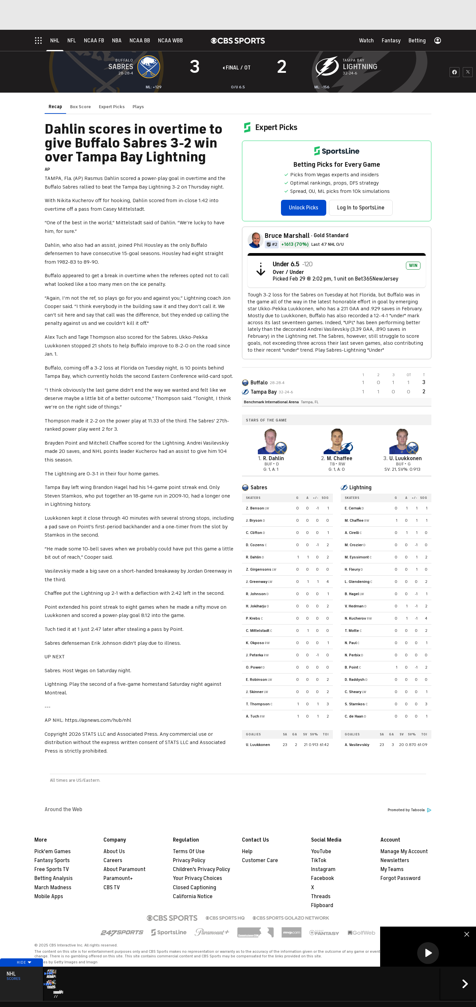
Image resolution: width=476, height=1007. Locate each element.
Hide (21, 975)
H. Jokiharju (256, 606)
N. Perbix (352, 655)
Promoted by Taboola (409, 810)
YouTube (321, 851)
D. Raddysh (355, 679)
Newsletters (394, 860)
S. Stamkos (355, 704)
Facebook (322, 878)
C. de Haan (354, 716)
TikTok (318, 860)
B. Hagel (352, 593)
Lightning (360, 487)
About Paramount (124, 869)
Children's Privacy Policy (201, 869)
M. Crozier (354, 545)
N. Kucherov (355, 618)
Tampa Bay (264, 392)
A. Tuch (252, 716)
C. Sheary (353, 691)
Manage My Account (404, 851)
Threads (321, 896)
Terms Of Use (189, 851)
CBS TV (111, 887)
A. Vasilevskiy (357, 744)
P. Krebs (253, 618)
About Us (114, 851)
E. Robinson (256, 679)
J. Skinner (254, 691)
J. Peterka (254, 655)
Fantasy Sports (52, 860)
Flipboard (322, 905)
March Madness (52, 887)
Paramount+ (118, 878)
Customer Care (260, 860)
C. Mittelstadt (257, 630)
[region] (428, 954)
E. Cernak (353, 508)
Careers (112, 860)
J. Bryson (254, 520)
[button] (428, 953)
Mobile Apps (48, 896)
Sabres (259, 487)
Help (247, 851)
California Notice (193, 896)
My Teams (392, 869)
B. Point (351, 667)
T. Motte (352, 630)
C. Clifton (254, 532)
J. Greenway (256, 581)
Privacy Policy (189, 860)
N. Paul (351, 642)
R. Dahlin (253, 557)
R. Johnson (256, 593)
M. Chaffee (354, 520)
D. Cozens (255, 545)
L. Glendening (357, 581)
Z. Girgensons (258, 569)
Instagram (323, 869)
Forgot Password (400, 878)
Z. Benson (255, 508)
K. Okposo (255, 642)
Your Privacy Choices (197, 878)
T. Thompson (258, 704)
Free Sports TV (51, 869)
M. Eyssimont (357, 557)
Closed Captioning (194, 887)
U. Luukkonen (258, 744)
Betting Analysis (53, 878)
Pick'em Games (52, 851)
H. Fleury (352, 569)
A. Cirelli (352, 532)
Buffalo (259, 382)
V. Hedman (354, 606)
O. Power (254, 667)
